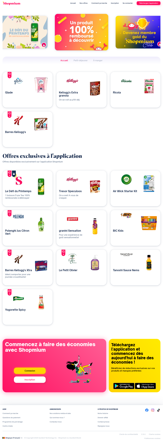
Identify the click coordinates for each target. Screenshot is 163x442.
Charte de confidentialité (128, 434)
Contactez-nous (56, 422)
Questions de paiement (11, 418)
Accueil (73, 3)
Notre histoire (103, 413)
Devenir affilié (103, 418)
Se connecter (128, 3)
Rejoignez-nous (104, 426)
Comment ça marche (99, 3)
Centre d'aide (8, 426)
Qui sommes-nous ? (57, 418)
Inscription (115, 3)
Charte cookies (154, 434)
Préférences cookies (152, 438)
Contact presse (103, 422)
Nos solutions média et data (60, 413)
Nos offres (84, 3)
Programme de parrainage (13, 422)
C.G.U (143, 434)
